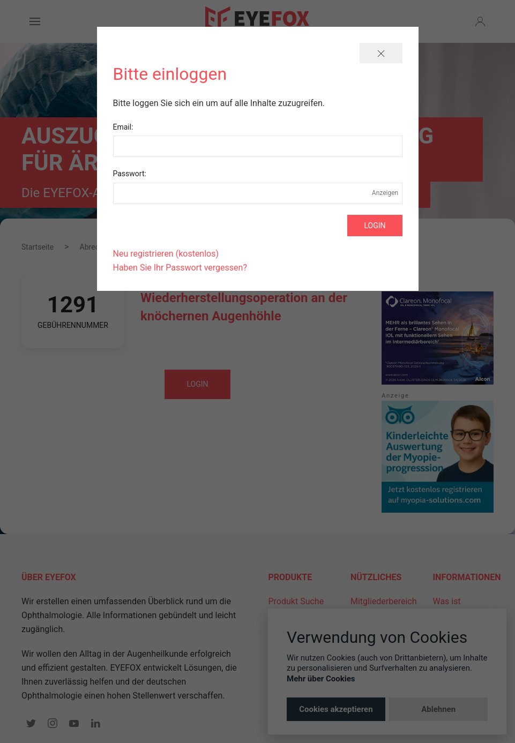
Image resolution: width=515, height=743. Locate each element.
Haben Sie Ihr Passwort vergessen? (180, 267)
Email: (123, 127)
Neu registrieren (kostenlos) (166, 254)
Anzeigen (385, 193)
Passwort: (129, 173)
